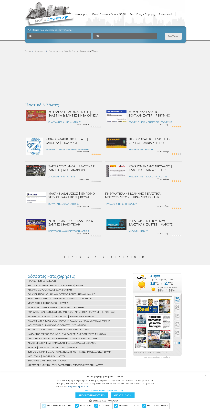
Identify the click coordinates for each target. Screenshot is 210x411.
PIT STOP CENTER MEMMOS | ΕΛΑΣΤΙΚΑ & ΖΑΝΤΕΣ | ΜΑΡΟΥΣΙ (151, 222)
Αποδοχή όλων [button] (122, 395)
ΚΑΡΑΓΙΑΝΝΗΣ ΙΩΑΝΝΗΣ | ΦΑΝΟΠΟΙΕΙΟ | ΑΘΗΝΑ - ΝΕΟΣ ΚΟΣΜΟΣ (61, 316)
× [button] (205, 375)
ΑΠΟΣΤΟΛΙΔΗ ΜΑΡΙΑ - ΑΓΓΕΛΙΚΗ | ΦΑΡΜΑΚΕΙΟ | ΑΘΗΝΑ (55, 285)
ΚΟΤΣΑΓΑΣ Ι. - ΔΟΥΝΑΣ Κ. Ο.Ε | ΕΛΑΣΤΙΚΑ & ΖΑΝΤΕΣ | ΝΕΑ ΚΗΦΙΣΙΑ (73, 113)
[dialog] (105, 391)
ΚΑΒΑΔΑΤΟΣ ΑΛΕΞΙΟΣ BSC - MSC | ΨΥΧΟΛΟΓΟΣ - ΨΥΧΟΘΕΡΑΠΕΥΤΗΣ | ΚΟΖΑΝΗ (67, 334)
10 (135, 257)
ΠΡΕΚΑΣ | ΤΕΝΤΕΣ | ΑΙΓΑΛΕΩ (42, 280)
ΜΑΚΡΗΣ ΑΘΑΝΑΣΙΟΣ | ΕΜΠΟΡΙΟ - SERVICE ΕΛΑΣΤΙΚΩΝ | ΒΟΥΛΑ (72, 195)
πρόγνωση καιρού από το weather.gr (157, 357)
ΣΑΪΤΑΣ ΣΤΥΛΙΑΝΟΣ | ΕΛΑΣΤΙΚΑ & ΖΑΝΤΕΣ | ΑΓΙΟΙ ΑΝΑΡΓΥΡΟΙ (71, 168)
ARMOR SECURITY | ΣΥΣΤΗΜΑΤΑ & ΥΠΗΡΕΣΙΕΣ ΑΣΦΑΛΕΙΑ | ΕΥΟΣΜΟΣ (62, 342)
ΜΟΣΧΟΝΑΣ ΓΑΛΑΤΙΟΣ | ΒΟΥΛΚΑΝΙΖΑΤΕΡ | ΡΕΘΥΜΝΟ (149, 113)
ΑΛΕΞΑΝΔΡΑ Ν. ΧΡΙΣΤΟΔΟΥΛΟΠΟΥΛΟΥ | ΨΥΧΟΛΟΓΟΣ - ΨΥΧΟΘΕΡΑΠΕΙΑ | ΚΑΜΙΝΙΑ (69, 320)
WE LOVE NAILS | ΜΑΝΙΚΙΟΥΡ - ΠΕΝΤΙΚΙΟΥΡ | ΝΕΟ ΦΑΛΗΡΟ (57, 325)
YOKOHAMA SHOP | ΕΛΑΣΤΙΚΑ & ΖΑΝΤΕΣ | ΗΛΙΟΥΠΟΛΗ (70, 222)
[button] (105, 390)
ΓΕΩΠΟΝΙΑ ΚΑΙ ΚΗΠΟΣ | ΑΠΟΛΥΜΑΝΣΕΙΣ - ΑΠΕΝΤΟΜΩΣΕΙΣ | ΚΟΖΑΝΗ (62, 338)
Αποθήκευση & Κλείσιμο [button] (91, 395)
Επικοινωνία (166, 14)
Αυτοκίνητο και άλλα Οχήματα (63, 51)
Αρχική (28, 51)
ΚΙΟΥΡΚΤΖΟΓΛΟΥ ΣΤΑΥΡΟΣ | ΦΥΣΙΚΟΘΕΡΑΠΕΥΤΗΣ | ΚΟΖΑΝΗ (58, 329)
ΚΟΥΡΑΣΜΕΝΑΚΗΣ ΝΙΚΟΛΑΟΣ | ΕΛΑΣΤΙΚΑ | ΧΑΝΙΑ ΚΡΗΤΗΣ (150, 168)
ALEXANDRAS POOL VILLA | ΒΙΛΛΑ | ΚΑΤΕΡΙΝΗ (50, 289)
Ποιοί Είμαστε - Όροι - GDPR (109, 14)
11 (143, 257)
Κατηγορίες (81, 14)
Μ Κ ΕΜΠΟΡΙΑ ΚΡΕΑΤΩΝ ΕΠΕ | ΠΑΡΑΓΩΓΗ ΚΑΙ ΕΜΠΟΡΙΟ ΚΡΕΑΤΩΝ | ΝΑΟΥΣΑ (65, 365)
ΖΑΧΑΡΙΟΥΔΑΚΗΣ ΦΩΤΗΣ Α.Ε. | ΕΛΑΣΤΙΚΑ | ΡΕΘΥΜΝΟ (67, 140)
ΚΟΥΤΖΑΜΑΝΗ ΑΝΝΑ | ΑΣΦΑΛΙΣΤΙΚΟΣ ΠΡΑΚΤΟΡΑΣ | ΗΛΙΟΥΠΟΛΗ (60, 298)
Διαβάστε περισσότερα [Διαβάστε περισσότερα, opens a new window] (78, 386)
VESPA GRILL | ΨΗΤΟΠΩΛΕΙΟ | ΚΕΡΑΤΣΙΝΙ (48, 303)
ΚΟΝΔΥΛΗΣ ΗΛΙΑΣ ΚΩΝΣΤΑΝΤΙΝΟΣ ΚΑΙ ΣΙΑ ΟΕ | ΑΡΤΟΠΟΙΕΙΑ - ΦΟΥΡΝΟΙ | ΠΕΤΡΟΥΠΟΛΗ (71, 311)
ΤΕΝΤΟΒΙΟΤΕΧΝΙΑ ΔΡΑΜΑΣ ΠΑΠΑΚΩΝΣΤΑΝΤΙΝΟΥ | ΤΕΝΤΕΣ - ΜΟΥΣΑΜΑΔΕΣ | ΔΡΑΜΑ (69, 351)
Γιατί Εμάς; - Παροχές (142, 14)
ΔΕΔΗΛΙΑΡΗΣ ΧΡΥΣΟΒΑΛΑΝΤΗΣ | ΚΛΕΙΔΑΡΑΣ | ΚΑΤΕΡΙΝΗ (56, 307)
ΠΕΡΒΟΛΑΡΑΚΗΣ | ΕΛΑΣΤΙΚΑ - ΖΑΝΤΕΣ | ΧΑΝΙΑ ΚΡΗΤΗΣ (149, 140)
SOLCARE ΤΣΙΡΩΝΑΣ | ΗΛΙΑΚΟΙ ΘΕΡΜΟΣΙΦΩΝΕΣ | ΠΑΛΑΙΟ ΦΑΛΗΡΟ (61, 294)
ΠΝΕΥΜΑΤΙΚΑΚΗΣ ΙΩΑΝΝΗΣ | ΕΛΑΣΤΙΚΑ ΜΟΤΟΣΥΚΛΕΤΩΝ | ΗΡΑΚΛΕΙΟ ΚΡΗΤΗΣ (132, 195)
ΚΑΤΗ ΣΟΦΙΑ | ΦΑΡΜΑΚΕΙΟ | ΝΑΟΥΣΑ (46, 356)
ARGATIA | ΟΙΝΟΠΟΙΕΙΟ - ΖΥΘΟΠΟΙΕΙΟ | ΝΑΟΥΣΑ (52, 347)
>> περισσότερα (83, 124)
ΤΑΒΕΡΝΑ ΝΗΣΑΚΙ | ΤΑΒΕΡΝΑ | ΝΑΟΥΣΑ (47, 360)
